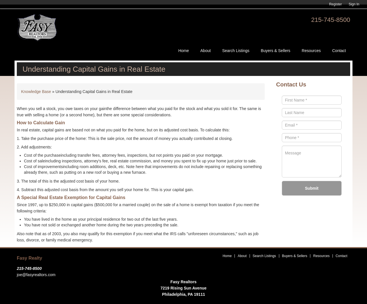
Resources (311, 50)
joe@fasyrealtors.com (36, 274)
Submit (311, 188)
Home (183, 50)
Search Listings (236, 50)
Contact (339, 50)
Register (335, 4)
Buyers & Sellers (275, 50)
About (205, 50)
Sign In (354, 4)
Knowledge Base (36, 91)
